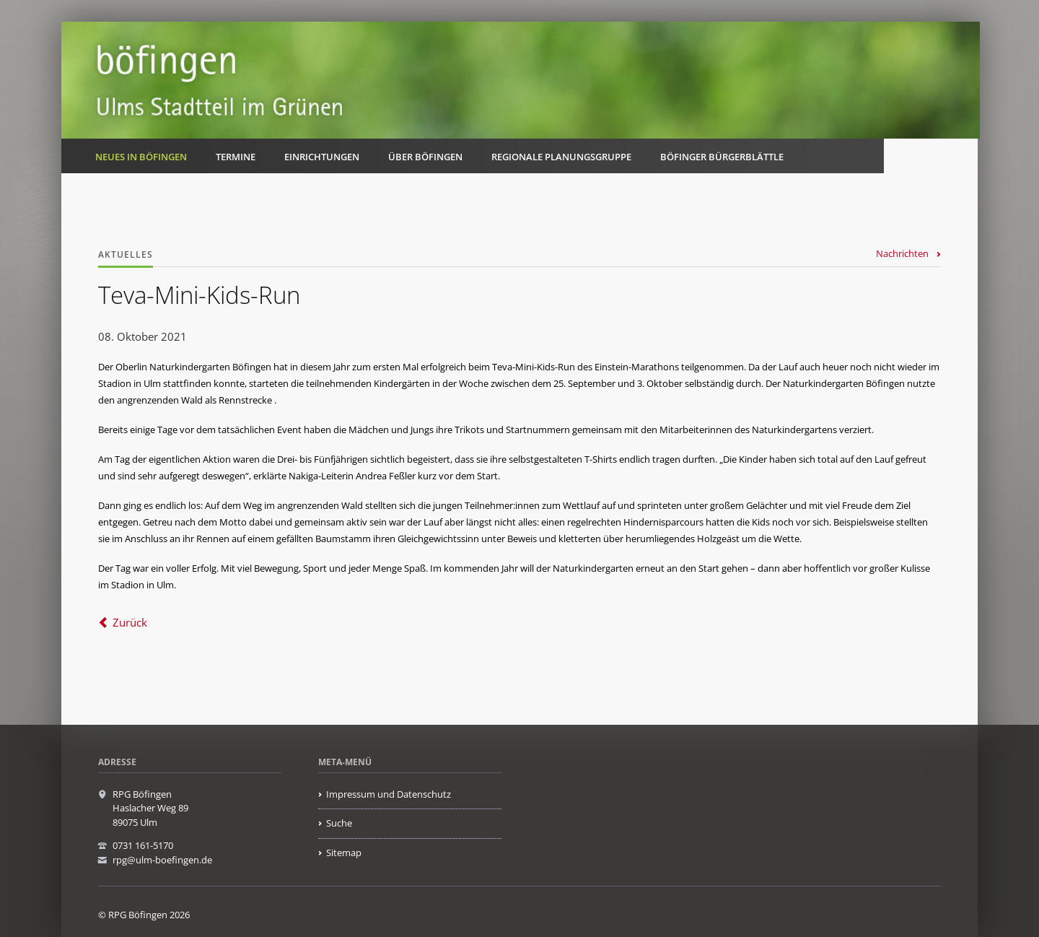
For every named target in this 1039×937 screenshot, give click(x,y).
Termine (235, 156)
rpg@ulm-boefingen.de (162, 859)
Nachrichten (902, 253)
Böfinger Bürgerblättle (722, 156)
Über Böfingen (425, 156)
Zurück (130, 622)
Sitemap (343, 852)
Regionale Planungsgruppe (561, 156)
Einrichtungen (321, 156)
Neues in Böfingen (141, 156)
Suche (339, 822)
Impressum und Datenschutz (388, 794)
